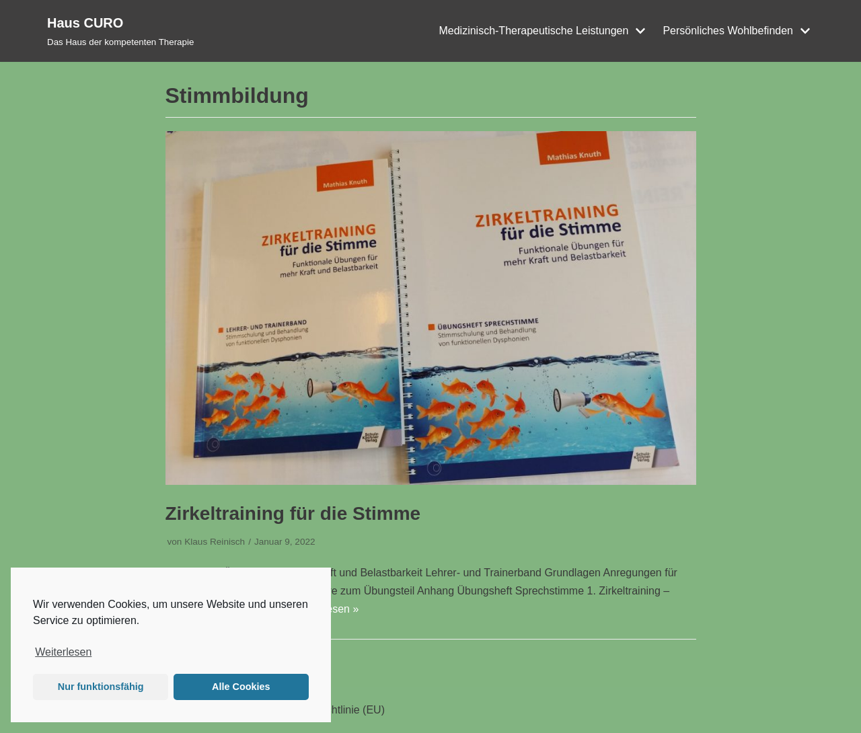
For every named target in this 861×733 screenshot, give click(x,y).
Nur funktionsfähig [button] (101, 686)
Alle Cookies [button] (241, 686)
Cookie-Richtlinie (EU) (332, 710)
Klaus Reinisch (214, 542)
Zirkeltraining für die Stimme (293, 513)
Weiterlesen (63, 652)
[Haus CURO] (120, 31)
